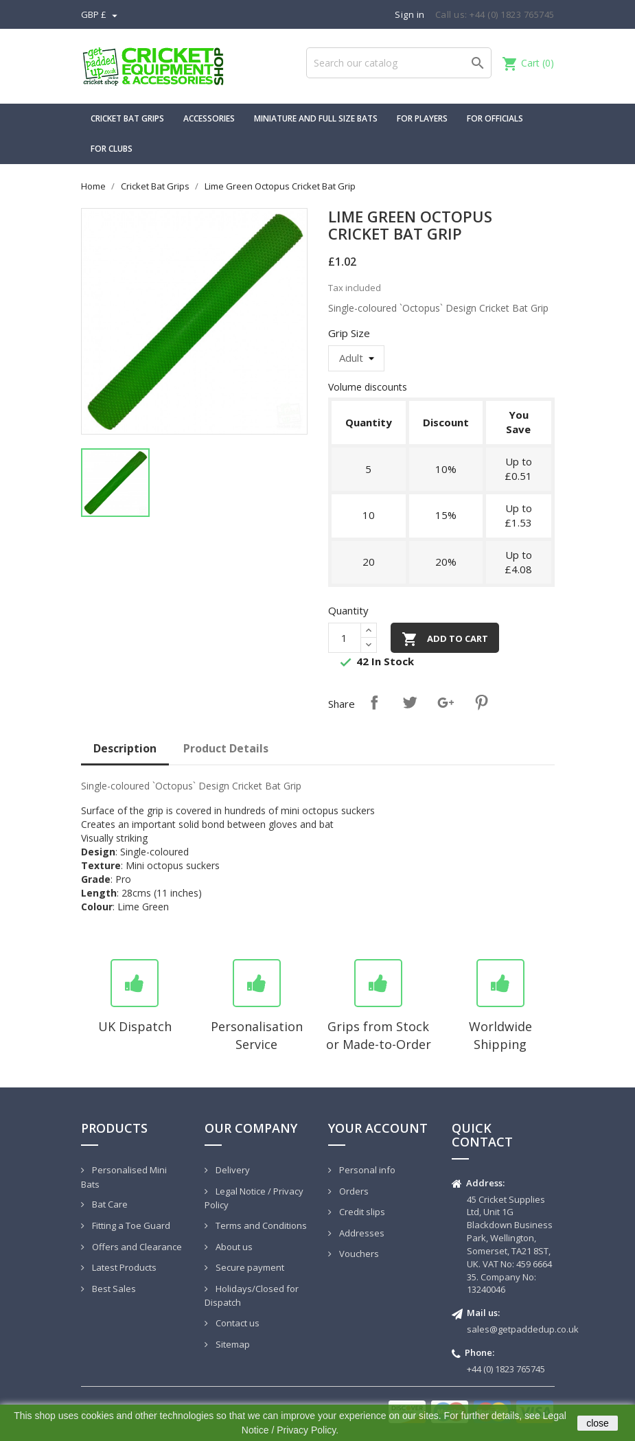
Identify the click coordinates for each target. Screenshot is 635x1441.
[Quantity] (344, 638)
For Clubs (111, 148)
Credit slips (361, 1212)
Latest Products (123, 1267)
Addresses (360, 1233)
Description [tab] (125, 748)
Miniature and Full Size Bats (316, 118)
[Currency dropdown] (101, 14)
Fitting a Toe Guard (130, 1225)
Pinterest (481, 702)
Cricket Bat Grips (127, 118)
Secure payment (248, 1267)
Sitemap (231, 1344)
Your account (378, 1128)
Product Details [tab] (225, 748)
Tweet (410, 702)
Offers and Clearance (136, 1247)
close (597, 1423)
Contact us (236, 1323)
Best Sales (113, 1288)
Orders (353, 1191)
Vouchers (358, 1253)
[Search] (399, 62)
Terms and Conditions (260, 1225)
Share (374, 702)
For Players (422, 118)
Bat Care (109, 1204)
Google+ (445, 702)
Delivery (231, 1170)
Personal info (366, 1170)
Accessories (209, 118)
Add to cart (445, 639)
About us (233, 1247)
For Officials (495, 118)
